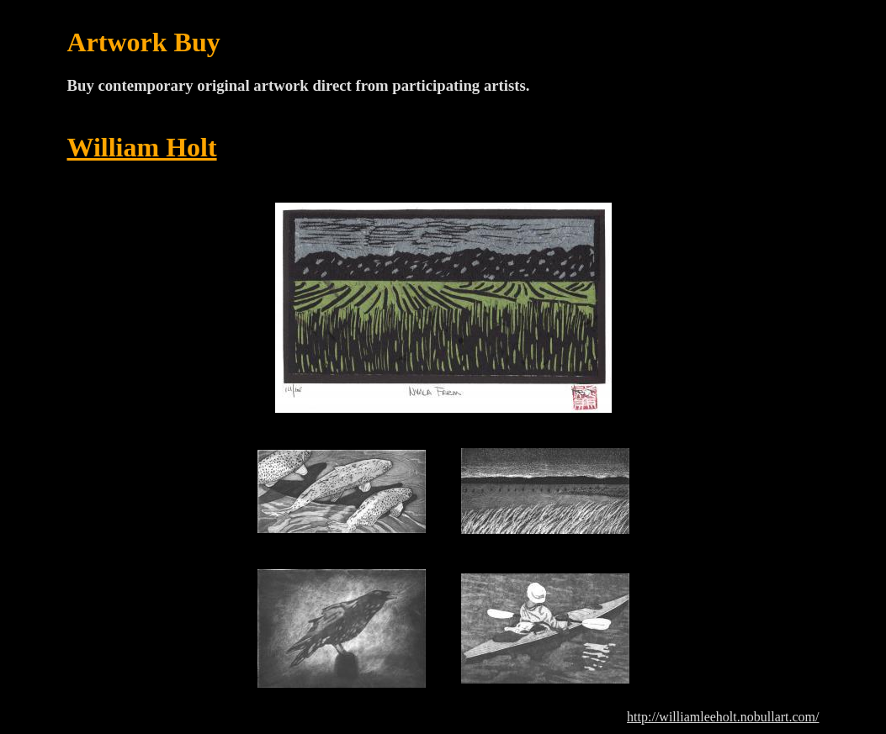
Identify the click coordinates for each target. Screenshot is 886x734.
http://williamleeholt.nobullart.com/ (723, 717)
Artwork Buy (143, 42)
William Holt (142, 147)
